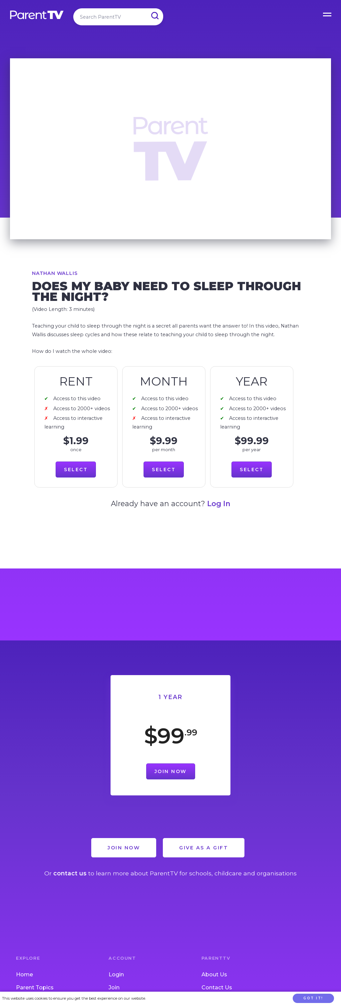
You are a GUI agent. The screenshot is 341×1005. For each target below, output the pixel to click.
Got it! (313, 998)
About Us (214, 974)
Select (76, 470)
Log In (218, 503)
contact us (70, 873)
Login (116, 974)
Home (24, 974)
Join (114, 987)
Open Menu (327, 13)
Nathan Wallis (54, 273)
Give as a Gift (203, 848)
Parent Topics (35, 987)
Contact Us (216, 987)
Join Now (171, 771)
